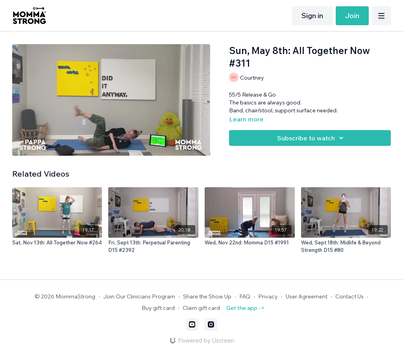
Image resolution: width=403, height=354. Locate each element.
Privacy (268, 296)
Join (352, 15)
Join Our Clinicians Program (139, 296)
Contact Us (349, 296)
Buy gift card (158, 307)
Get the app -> (245, 307)
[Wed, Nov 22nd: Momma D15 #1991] (250, 243)
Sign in (312, 15)
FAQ (244, 296)
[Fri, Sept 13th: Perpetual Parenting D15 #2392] (153, 246)
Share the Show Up (207, 296)
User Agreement (306, 296)
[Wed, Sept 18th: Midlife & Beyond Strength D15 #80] (346, 246)
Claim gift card (201, 307)
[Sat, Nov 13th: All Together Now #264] (57, 243)
